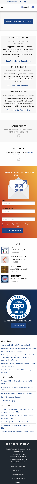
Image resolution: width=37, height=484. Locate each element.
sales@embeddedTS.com (18, 459)
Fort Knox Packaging (8, 401)
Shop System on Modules (17, 86)
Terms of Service (11, 226)
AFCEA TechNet (15, 266)
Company (18, 210)
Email (18, 218)
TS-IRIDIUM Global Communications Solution (16, 393)
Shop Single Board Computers (18, 61)
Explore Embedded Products (17, 21)
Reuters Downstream (18, 257)
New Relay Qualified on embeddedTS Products (17, 422)
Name (18, 202)
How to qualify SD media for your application (16, 345)
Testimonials (18, 149)
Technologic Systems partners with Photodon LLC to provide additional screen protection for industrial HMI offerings (17, 357)
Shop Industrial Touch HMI (17, 110)
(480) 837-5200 (11, 2)
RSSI (11, 247)
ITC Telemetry (15, 276)
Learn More (17, 325)
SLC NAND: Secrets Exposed (11, 397)
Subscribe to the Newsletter (12, 230)
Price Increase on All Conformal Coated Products (17, 431)
